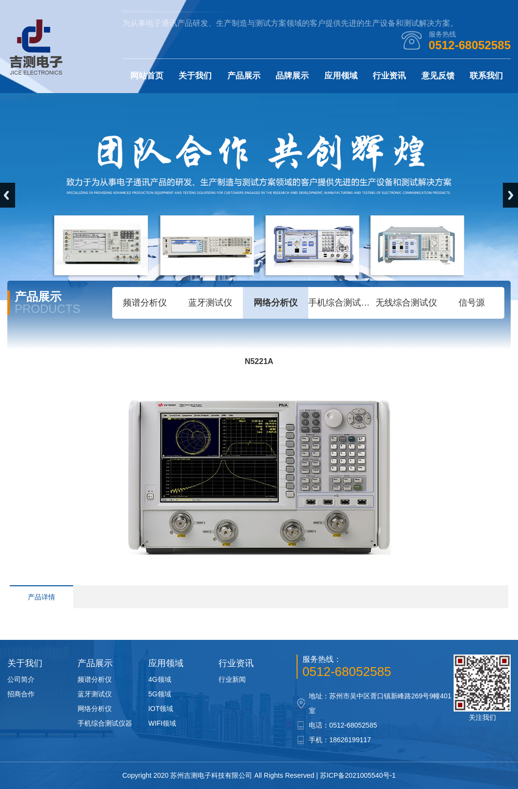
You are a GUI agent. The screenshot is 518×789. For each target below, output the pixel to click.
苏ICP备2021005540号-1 (358, 775)
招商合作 (21, 694)
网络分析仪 (276, 303)
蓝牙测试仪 (210, 303)
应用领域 (341, 75)
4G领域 (159, 679)
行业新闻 (232, 679)
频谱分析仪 (145, 303)
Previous (7, 195)
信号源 (471, 303)
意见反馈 (438, 75)
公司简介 (21, 679)
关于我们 (195, 75)
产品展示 (243, 75)
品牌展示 (292, 75)
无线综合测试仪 (406, 303)
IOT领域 (160, 708)
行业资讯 (389, 75)
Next (510, 195)
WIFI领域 (162, 723)
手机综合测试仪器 (341, 303)
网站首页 (146, 75)
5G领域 (159, 694)
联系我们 (486, 75)
